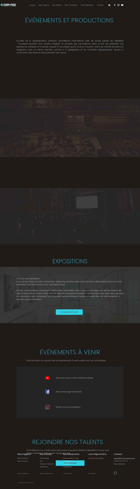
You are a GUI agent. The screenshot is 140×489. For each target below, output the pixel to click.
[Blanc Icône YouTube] (122, 5)
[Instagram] (47, 407)
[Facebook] (47, 391)
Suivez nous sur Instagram (68, 407)
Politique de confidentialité (23, 473)
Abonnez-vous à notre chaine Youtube (74, 377)
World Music (44, 458)
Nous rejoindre (119, 464)
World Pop (44, 467)
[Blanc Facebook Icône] (114, 5)
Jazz (41, 461)
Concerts (66, 461)
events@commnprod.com (124, 458)
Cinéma (66, 464)
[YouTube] (47, 378)
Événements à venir (71, 458)
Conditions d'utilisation (68, 473)
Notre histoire (23, 458)
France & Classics (47, 464)
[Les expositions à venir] (69, 312)
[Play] (110, 5)
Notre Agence (24, 454)
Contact (118, 454)
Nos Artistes (46, 454)
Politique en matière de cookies (46, 473)
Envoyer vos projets (96, 458)
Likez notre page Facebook (68, 391)
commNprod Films (97, 454)
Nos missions (23, 461)
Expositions (67, 467)
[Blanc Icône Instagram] (118, 5)
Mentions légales (91, 473)
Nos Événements (71, 454)
